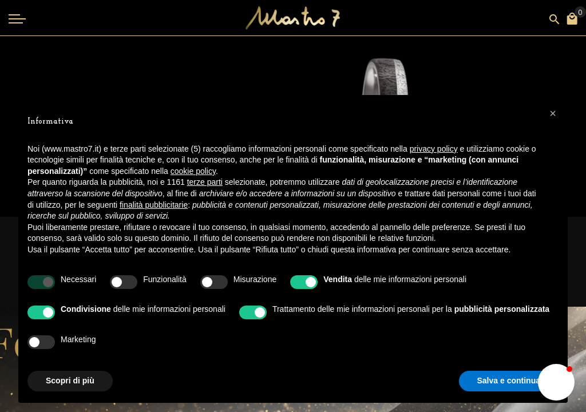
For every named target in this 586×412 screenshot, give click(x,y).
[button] (556, 382)
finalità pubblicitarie (154, 204)
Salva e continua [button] (508, 380)
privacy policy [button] (434, 148)
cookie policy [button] (193, 171)
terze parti (205, 182)
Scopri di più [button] (70, 380)
